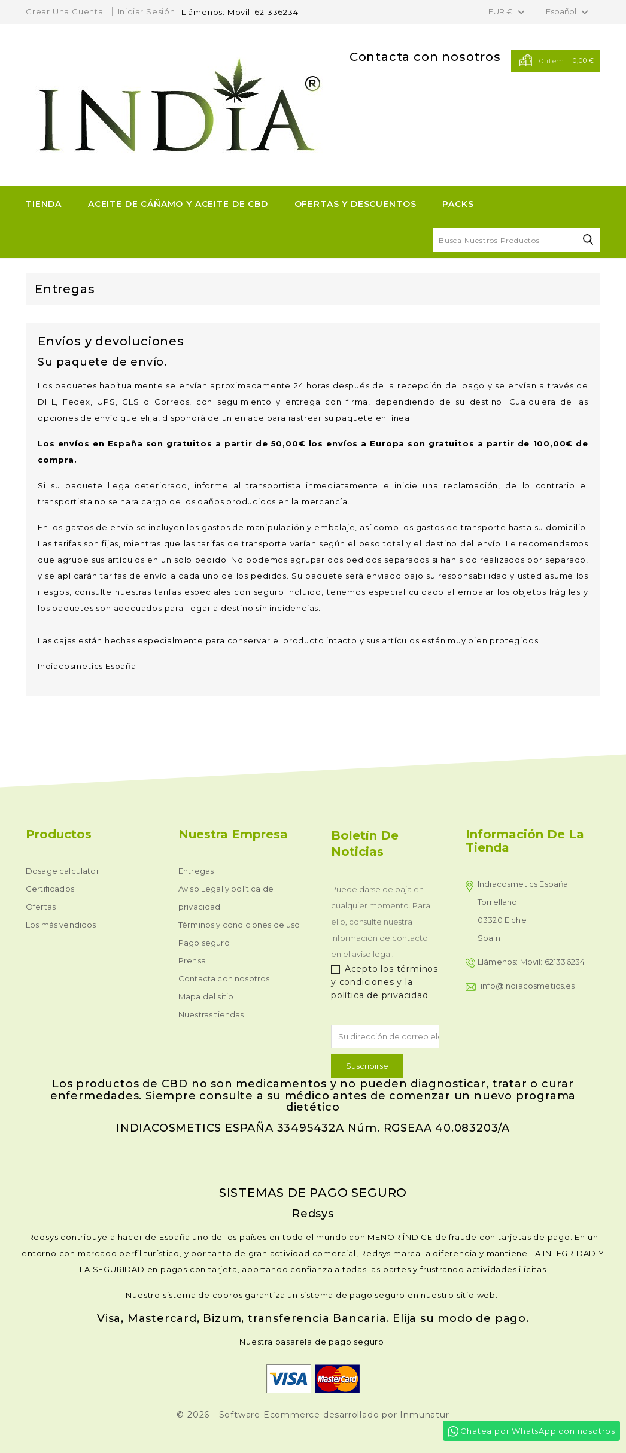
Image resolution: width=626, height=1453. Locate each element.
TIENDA (44, 204)
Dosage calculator (62, 871)
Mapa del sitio (205, 996)
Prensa (192, 960)
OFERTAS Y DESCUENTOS (355, 204)
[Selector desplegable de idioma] (568, 12)
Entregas (196, 871)
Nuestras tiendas (211, 1014)
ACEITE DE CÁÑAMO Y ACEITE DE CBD (178, 204)
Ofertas (41, 906)
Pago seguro (204, 942)
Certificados (50, 888)
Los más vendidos (61, 924)
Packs (457, 204)
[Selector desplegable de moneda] (508, 12)
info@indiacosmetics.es (528, 985)
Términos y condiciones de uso (239, 924)
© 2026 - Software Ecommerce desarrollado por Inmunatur (313, 1414)
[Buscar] (516, 240)
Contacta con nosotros (425, 57)
